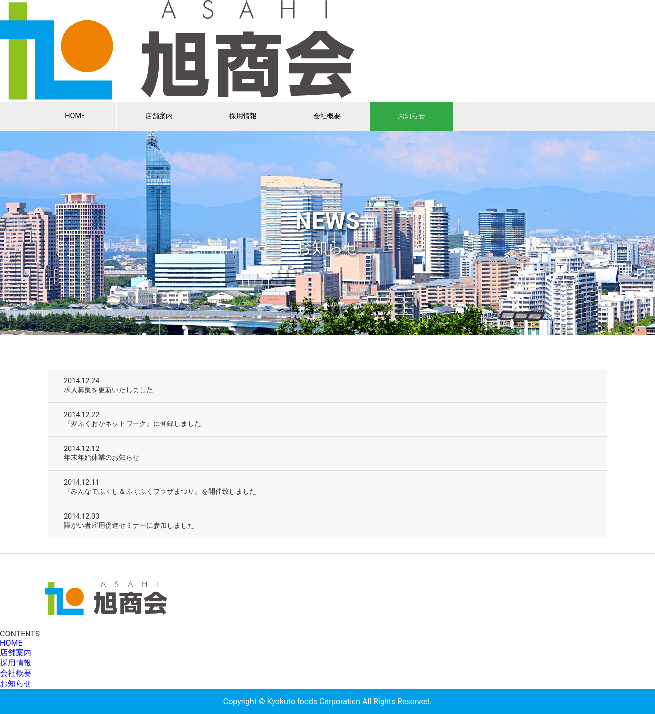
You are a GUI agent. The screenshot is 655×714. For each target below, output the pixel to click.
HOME (75, 116)
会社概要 (327, 116)
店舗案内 (159, 116)
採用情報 (243, 116)
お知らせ (411, 116)
